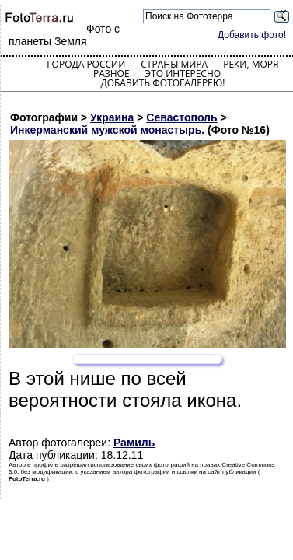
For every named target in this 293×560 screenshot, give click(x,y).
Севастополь (181, 117)
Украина (112, 117)
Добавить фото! (252, 35)
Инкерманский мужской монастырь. (107, 130)
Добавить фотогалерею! (162, 82)
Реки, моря (250, 64)
